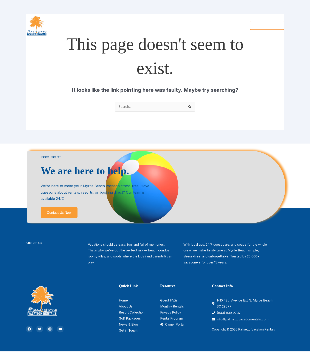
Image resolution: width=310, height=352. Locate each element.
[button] (155, 25)
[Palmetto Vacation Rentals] (36, 25)
